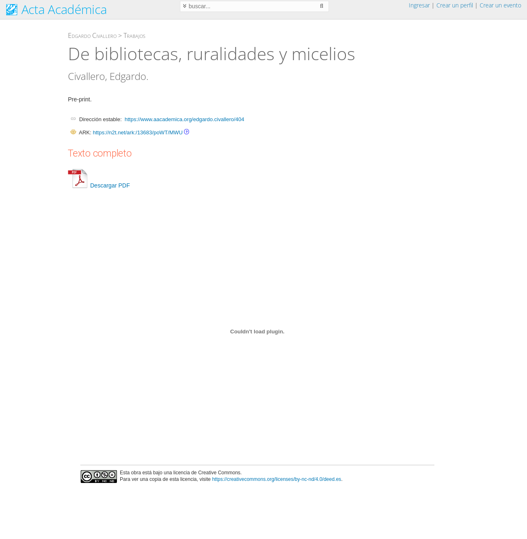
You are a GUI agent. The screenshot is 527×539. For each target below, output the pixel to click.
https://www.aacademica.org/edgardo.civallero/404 (185, 119)
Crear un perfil (454, 5)
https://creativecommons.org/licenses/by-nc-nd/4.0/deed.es (276, 479)
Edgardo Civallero (92, 35)
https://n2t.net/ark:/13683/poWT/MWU (137, 132)
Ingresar (419, 5)
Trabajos (134, 35)
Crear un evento (500, 5)
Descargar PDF (99, 185)
